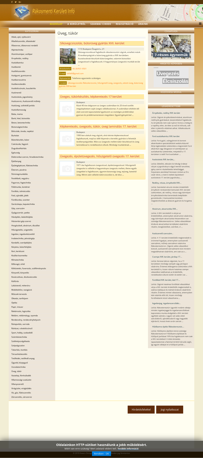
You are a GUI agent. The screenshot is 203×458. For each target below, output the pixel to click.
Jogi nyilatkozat (170, 409)
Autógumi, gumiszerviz (21, 75)
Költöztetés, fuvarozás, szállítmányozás (28, 268)
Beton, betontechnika (20, 122)
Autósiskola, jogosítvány (22, 97)
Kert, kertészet (17, 251)
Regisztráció (125, 23)
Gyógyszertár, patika (20, 212)
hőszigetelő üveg (105, 83)
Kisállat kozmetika (19, 255)
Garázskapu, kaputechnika (23, 204)
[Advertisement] (38, 424)
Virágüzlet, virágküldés (21, 388)
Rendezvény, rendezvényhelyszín (25, 319)
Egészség (15, 152)
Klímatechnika (17, 259)
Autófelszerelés (18, 71)
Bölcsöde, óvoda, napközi (22, 131)
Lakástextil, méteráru (20, 285)
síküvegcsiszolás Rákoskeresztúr (82, 83)
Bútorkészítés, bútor (20, 139)
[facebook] (12, 2)
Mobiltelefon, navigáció (21, 289)
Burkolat (15, 135)
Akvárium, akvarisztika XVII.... (165, 208)
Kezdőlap (56, 23)
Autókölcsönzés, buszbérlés (23, 88)
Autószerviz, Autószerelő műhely (25, 101)
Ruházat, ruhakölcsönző (21, 328)
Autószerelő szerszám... (162, 233)
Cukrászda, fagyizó (19, 144)
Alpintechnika (17, 49)
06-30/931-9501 (79, 68)
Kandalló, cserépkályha (21, 242)
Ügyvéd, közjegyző (19, 362)
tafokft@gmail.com (75, 73)
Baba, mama (17, 114)
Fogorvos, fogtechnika (21, 182)
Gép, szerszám (18, 208)
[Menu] (199, 24)
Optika (14, 302)
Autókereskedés (18, 84)
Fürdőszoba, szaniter (20, 199)
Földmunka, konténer (20, 187)
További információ (128, 448)
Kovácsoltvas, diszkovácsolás (24, 277)
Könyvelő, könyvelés (20, 272)
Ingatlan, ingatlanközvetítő (23, 234)
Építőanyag (16, 161)
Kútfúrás (15, 281)
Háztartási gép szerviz (21, 221)
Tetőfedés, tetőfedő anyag (23, 358)
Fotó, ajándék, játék (19, 195)
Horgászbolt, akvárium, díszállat (25, 225)
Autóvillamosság (18, 109)
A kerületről (76, 23)
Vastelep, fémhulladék (21, 375)
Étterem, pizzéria (18, 169)
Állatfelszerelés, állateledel (23, 41)
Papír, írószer (17, 307)
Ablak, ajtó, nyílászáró (21, 37)
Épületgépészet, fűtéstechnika (24, 165)
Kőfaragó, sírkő (18, 264)
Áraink (143, 23)
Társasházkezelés (19, 354)
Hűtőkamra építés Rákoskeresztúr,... (168, 326)
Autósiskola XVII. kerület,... (163, 159)
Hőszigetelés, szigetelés (22, 229)
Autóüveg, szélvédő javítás (23, 105)
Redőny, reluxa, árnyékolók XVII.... (166, 182)
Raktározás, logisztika (20, 311)
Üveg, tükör (16, 371)
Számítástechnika (19, 337)
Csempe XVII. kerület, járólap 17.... (167, 256)
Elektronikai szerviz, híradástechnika (27, 157)
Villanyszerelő (17, 384)
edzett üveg (128, 83)
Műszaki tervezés (19, 294)
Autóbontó (16, 67)
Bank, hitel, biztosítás (20, 118)
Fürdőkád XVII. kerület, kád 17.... (166, 280)
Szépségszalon (18, 345)
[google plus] (20, 2)
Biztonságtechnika (19, 127)
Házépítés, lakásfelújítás (22, 217)
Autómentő (16, 92)
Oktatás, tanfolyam (19, 298)
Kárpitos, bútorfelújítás (21, 247)
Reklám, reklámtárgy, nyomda (24, 315)
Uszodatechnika (18, 367)
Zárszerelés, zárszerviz (21, 397)
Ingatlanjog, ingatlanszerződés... (166, 303)
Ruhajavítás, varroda (20, 324)
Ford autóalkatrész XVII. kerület (166, 136)
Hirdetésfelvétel (141, 409)
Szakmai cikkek (100, 23)
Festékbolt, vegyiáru (20, 178)
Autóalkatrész (17, 62)
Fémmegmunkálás (19, 174)
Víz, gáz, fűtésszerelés (21, 392)
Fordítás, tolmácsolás (20, 191)
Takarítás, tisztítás (19, 349)
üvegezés (117, 83)
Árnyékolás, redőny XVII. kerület (166, 113)
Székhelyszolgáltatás (20, 341)
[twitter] (15, 2)
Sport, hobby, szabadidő (22, 332)
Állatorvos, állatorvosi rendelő (24, 45)
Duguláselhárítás (18, 148)
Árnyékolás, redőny (19, 58)
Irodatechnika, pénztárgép (23, 238)
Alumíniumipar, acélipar (22, 54)
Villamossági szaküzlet (21, 379)
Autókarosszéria (18, 79)
